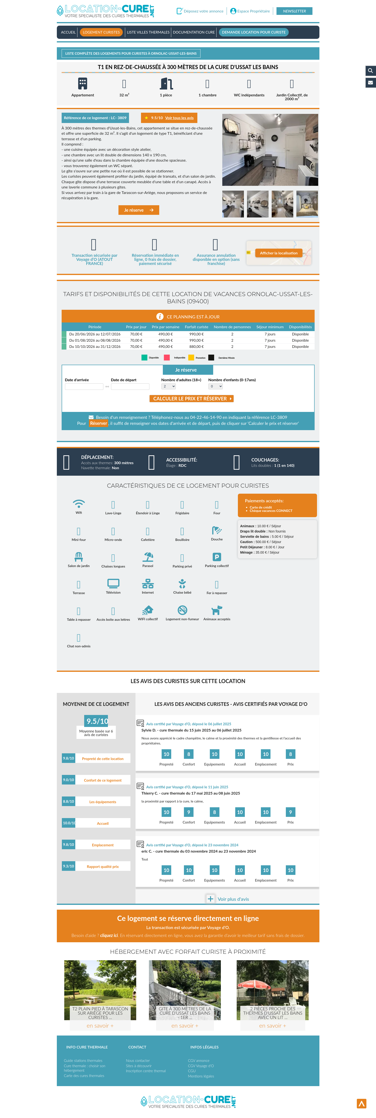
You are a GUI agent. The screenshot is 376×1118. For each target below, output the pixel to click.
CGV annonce (198, 1060)
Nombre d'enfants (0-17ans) (232, 380)
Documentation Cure (194, 32)
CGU (192, 1071)
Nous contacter (138, 1060)
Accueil (68, 32)
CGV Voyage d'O (201, 1066)
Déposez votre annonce (203, 11)
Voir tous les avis (179, 117)
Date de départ (124, 380)
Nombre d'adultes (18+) (181, 380)
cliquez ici (109, 935)
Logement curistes (101, 32)
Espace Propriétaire (253, 11)
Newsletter (294, 11)
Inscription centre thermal (146, 1071)
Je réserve (138, 210)
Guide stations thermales (83, 1060)
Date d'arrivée (77, 380)
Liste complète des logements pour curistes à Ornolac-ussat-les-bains (131, 53)
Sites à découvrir (139, 1066)
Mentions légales (201, 1076)
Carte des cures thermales (84, 1075)
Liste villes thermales (148, 32)
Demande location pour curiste (254, 32)
